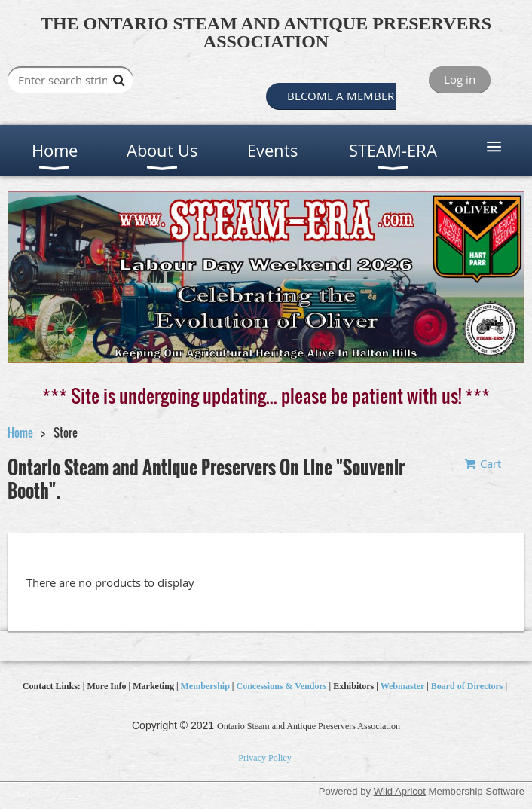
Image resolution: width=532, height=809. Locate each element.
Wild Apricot (400, 791)
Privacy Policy (264, 758)
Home (20, 432)
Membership (205, 686)
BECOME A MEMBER (337, 95)
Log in (459, 79)
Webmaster (402, 686)
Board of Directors (467, 686)
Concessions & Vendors (282, 686)
